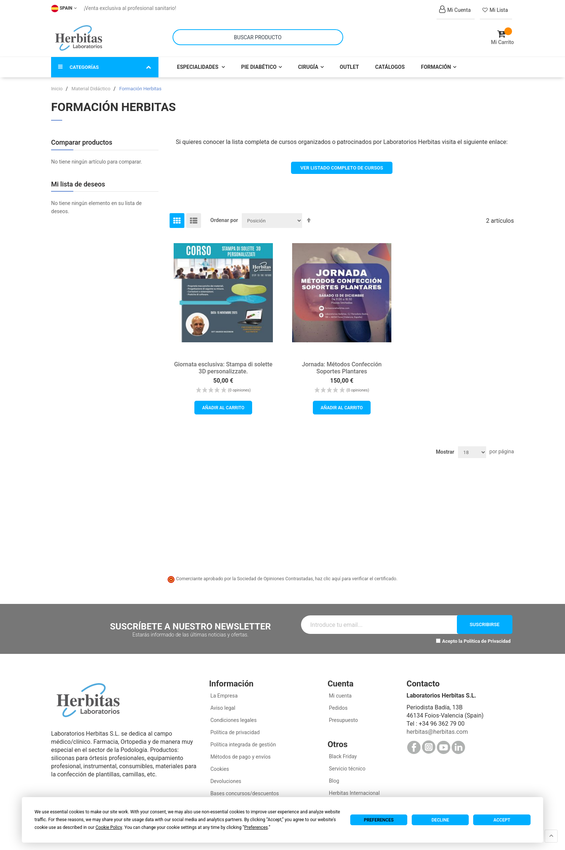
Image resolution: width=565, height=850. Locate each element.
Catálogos (390, 64)
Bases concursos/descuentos (244, 790)
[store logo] (78, 36)
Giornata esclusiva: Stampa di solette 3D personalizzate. (223, 364)
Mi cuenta (340, 692)
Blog (333, 777)
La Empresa (223, 692)
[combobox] (258, 36)
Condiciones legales (233, 717)
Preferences (379, 820)
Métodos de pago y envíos (240, 753)
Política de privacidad (234, 729)
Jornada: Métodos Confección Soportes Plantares (341, 364)
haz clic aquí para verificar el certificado (356, 575)
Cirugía (308, 64)
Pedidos (338, 705)
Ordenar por (224, 217)
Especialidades (198, 64)
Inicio (57, 85)
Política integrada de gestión (242, 741)
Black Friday (342, 753)
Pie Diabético (259, 64)
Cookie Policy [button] (109, 827)
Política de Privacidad (487, 638)
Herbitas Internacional (354, 790)
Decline (440, 820)
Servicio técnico (346, 765)
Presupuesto (343, 717)
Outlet (349, 64)
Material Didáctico (91, 85)
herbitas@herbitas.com (437, 728)
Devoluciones (225, 778)
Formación (436, 64)
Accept (502, 820)
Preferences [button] (256, 827)
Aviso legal (222, 705)
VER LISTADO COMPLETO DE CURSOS (341, 164)
